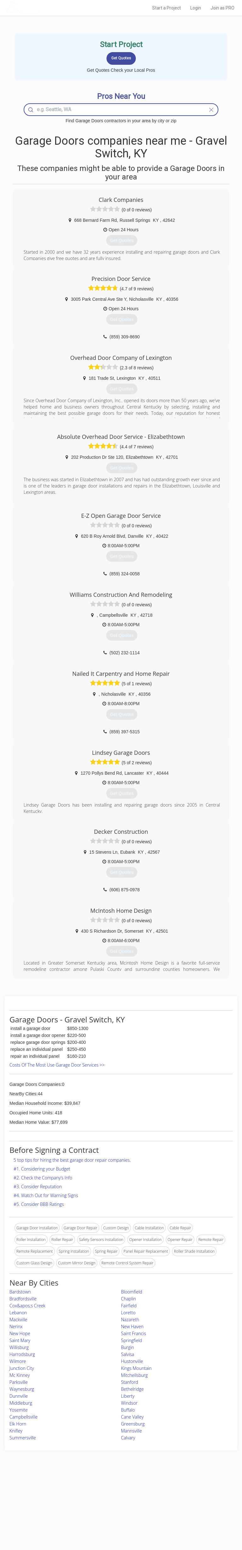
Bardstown (20, 1292)
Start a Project (166, 7)
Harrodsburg (22, 1354)
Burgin (127, 1347)
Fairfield (129, 1306)
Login (195, 7)
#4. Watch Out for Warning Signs (46, 1195)
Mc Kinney (19, 1375)
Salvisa (127, 1354)
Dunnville (18, 1396)
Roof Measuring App (106, 1505)
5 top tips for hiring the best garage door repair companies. (72, 1160)
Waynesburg (21, 1389)
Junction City (21, 1368)
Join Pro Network (103, 1491)
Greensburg (133, 1424)
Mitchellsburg (134, 1375)
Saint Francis (133, 1333)
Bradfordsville (23, 1299)
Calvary (128, 1438)
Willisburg (19, 1347)
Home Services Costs (44, 1491)
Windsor (129, 1403)
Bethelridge (132, 1389)
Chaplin (128, 1299)
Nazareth (130, 1320)
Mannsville (131, 1431)
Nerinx (16, 1326)
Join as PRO (222, 7)
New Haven (132, 1326)
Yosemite (18, 1410)
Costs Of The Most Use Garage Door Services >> (57, 1065)
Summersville (22, 1438)
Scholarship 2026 (184, 1491)
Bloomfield (131, 1292)
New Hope (19, 1333)
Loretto (128, 1313)
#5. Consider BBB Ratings (39, 1204)
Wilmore (17, 1361)
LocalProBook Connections (193, 1512)
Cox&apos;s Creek (27, 1306)
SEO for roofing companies (193, 1519)
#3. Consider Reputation (38, 1187)
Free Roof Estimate (41, 1512)
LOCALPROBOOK (42, 7)
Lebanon (18, 1313)
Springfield (131, 1340)
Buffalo (128, 1410)
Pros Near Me (37, 1498)
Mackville (18, 1320)
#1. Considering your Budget (42, 1169)
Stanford (129, 1382)
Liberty (128, 1396)
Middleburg (20, 1403)
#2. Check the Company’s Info (43, 1178)
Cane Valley (132, 1417)
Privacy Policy (181, 1498)
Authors (176, 1505)
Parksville (18, 1382)
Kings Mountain (136, 1368)
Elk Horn (17, 1424)
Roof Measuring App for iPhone (115, 1512)
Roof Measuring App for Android (116, 1519)
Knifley (15, 1431)
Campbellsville (23, 1417)
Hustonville (132, 1361)
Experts (95, 1498)
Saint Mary (19, 1340)
